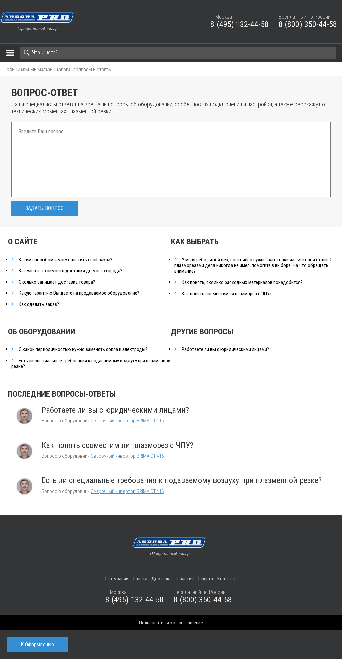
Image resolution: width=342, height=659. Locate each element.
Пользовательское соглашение (171, 623)
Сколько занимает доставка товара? (57, 282)
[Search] (178, 53)
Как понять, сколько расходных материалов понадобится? (242, 282)
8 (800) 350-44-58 (308, 24)
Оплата (140, 579)
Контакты (227, 579)
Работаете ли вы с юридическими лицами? (225, 349)
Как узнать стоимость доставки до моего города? (70, 271)
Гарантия (185, 579)
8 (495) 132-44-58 (239, 24)
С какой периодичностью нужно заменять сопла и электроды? (83, 349)
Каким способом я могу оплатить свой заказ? (65, 260)
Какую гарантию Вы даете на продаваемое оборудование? (79, 293)
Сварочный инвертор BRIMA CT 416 (127, 421)
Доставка (161, 579)
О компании (117, 579)
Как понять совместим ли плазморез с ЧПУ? (227, 294)
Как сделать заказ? (39, 304)
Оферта (205, 579)
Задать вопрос (44, 208)
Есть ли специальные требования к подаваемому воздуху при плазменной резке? (90, 363)
